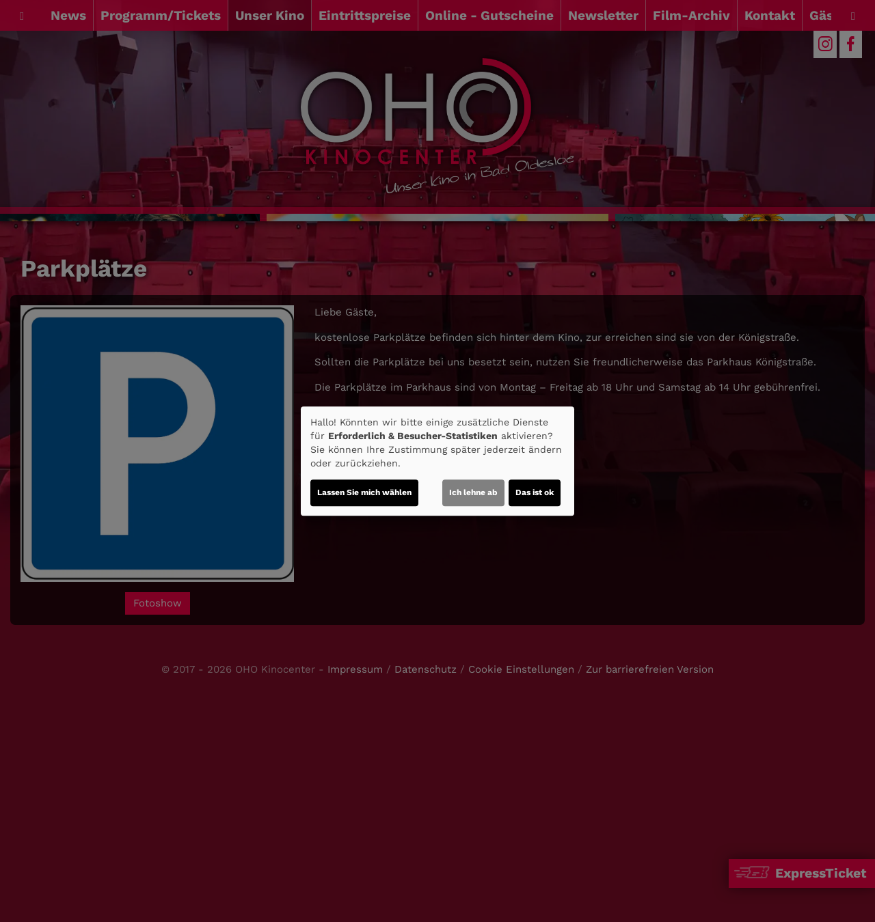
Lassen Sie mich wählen (364, 492)
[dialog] (437, 461)
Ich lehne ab (473, 492)
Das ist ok (534, 492)
